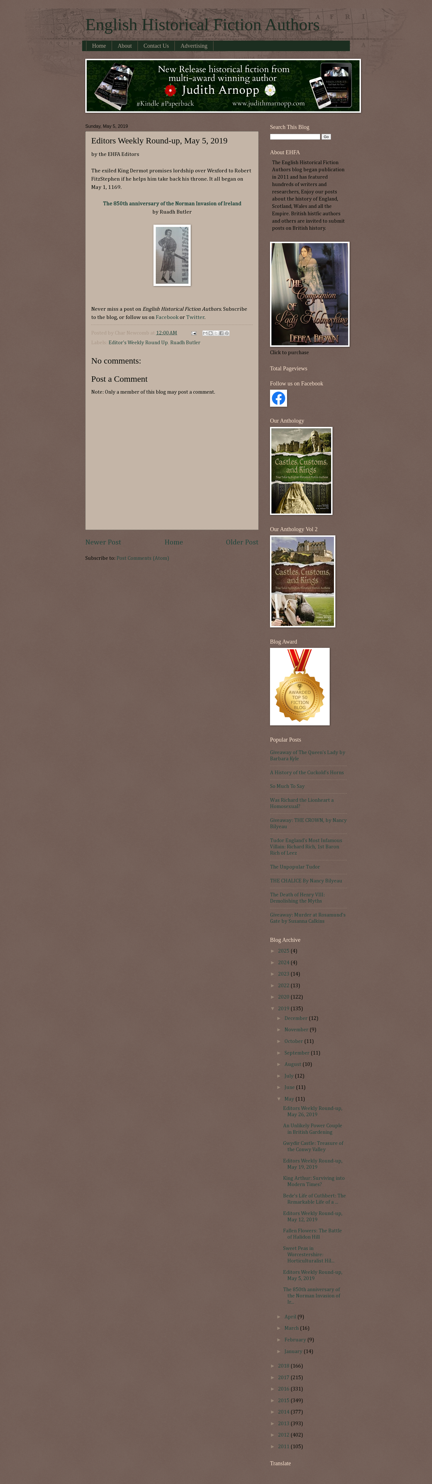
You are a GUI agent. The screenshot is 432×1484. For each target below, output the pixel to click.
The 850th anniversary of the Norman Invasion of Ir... (311, 1296)
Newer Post (103, 542)
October (294, 1041)
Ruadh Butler (185, 342)
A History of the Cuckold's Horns (307, 772)
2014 (284, 1412)
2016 (284, 1389)
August (293, 1064)
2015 (284, 1400)
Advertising (193, 46)
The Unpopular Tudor (295, 867)
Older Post (242, 542)
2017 (284, 1377)
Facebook (168, 317)
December (296, 1018)
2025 (284, 951)
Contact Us (156, 46)
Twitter (195, 317)
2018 (284, 1366)
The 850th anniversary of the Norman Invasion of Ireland (172, 203)
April (290, 1317)
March (292, 1328)
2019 (284, 1008)
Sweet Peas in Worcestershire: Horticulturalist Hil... (309, 1255)
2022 (284, 985)
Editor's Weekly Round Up (138, 342)
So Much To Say (287, 786)
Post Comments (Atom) (143, 558)
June (290, 1087)
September (297, 1053)
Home (99, 46)
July (289, 1076)
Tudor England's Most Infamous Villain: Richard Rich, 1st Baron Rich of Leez (306, 847)
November (297, 1029)
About (125, 46)
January (294, 1351)
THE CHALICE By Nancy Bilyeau (306, 881)
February (295, 1340)
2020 (284, 997)
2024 (284, 962)
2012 (284, 1435)
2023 (284, 974)
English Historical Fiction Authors (202, 24)
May (289, 1099)
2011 (284, 1446)
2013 (284, 1423)
